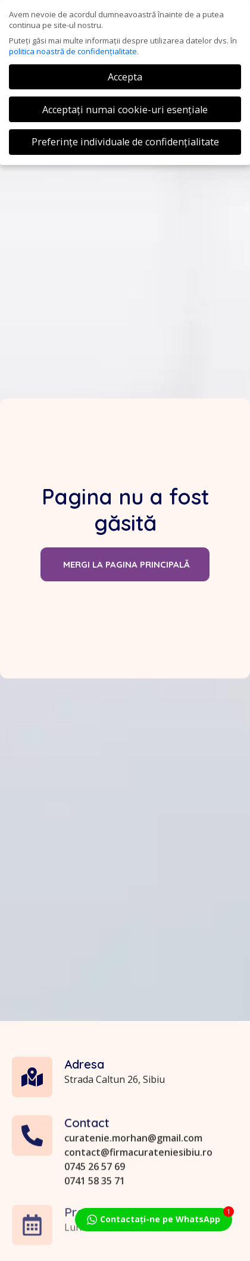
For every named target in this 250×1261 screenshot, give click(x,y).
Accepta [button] (125, 76)
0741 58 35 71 (94, 1238)
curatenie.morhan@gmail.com (133, 1195)
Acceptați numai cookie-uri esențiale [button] (125, 109)
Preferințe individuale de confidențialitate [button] (125, 141)
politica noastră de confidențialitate (73, 51)
